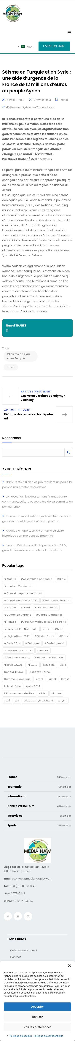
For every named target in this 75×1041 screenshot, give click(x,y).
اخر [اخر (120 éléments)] (17, 700)
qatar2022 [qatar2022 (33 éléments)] (33, 686)
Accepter (37, 1007)
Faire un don (53, 45)
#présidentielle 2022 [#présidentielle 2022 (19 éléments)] (18, 650)
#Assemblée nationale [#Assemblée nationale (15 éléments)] (36, 579)
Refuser (37, 1017)
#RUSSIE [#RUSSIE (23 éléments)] (43, 650)
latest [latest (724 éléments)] (65, 679)
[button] (69, 965)
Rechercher (11, 438)
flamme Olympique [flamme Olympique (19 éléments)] (17, 679)
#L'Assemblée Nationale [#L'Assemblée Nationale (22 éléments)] (21, 629)
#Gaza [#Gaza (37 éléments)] (25, 607)
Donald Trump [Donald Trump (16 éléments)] (14, 672)
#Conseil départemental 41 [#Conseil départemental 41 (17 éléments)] (23, 593)
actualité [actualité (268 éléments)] (48, 665)
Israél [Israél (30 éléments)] (39, 679)
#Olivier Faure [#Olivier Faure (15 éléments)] (44, 636)
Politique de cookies (21, 1035)
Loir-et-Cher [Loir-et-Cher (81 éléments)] (12, 686)
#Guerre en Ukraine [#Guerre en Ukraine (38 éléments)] (17, 615)
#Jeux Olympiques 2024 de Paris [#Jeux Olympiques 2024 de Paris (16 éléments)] (43, 622)
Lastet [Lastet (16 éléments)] (52, 679)
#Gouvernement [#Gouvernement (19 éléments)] (46, 607)
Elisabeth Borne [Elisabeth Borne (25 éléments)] (39, 672)
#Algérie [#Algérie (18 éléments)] (10, 579)
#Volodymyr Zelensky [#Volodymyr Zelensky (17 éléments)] (49, 657)
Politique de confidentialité (48, 1035)
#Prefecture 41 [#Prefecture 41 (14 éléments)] (54, 643)
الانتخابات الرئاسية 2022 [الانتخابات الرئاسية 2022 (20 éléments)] (38, 700)
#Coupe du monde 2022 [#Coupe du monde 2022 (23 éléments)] (21, 600)
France (64, 100)
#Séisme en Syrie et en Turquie (26, 107)
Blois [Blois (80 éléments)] (63, 665)
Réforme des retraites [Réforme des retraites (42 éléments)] (19, 693)
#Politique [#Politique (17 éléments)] (32, 643)
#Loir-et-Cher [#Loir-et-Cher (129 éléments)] (52, 629)
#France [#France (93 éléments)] (10, 607)
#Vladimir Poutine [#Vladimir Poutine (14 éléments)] (16, 657)
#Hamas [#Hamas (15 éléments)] (10, 622)
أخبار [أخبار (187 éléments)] (7, 700)
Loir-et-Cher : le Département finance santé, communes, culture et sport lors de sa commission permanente (37, 501)
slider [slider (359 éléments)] (43, 693)
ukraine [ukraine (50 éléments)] (56, 693)
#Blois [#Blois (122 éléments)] (61, 579)
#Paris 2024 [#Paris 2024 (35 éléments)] (12, 643)
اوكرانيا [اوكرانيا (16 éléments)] (62, 700)
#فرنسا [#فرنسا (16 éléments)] (33, 665)
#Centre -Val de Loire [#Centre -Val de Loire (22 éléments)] (19, 586)
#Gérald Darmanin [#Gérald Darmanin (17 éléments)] (49, 615)
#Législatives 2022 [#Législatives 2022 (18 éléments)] (17, 636)
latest (51, 107)
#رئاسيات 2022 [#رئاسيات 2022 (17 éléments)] (13, 665)
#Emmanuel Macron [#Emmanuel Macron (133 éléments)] (56, 600)
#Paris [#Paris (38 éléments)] (63, 636)
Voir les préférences (37, 1027)
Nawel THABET (16, 100)
